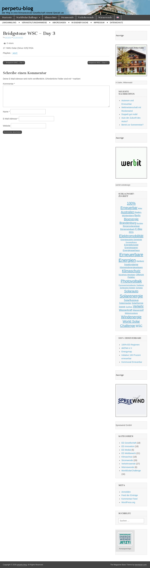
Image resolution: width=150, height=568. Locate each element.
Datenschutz (116, 23)
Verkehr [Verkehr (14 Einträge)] (138, 306)
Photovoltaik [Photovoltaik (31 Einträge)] (131, 281)
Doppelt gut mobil (129, 114)
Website (6, 126)
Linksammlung (9, 23)
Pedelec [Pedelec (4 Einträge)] (131, 277)
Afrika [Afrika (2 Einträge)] (140, 208)
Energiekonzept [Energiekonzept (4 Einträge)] (131, 245)
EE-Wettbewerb (128, 453)
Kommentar (9, 84)
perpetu (8, 37)
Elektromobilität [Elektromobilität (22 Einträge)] (131, 236)
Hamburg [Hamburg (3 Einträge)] (140, 261)
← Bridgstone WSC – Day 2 (14, 62)
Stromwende (67, 17)
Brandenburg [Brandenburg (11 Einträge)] (128, 222)
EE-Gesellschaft (128, 443)
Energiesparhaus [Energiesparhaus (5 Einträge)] (131, 250)
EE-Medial (126, 450)
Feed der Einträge (129, 495)
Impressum (99, 23)
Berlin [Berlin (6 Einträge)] (137, 215)
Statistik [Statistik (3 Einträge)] (122, 307)
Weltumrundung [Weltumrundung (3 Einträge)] (131, 313)
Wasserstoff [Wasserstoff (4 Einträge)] (138, 310)
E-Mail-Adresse (10, 119)
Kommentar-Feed (129, 499)
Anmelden (126, 492)
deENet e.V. (126, 348)
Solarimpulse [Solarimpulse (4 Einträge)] (125, 303)
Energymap (126, 351)
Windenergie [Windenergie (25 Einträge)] (131, 317)
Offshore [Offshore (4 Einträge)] (140, 274)
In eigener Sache (79, 23)
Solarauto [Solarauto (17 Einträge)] (131, 291)
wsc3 (15, 53)
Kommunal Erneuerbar (131, 362)
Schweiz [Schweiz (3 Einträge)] (139, 288)
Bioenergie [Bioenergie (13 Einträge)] (131, 219)
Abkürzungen (59, 23)
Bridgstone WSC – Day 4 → (99, 62)
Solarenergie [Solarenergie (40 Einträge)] (131, 296)
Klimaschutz (51, 17)
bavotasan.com (141, 565)
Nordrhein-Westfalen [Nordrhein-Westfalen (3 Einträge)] (127, 275)
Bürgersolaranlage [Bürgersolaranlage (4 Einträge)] (131, 226)
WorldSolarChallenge (27, 17)
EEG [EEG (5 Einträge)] (131, 232)
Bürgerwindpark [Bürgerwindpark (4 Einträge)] (127, 229)
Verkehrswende (86, 17)
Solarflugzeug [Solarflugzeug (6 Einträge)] (131, 300)
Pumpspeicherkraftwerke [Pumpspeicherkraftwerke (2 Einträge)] (127, 285)
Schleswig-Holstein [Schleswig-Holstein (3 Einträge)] (127, 288)
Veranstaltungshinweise (34, 23)
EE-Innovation (127, 446)
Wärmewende (105, 17)
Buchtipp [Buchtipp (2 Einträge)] (140, 223)
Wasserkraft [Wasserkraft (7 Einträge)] (125, 310)
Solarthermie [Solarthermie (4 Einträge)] (137, 303)
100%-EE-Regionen (130, 345)
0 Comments (18, 37)
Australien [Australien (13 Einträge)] (127, 212)
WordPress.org (128, 502)
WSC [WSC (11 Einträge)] (139, 325)
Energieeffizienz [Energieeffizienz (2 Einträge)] (131, 242)
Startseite (7, 17)
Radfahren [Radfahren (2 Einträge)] (140, 285)
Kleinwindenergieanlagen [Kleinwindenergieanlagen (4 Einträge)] (131, 267)
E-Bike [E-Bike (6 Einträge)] (138, 229)
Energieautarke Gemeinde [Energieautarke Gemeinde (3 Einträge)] (131, 240)
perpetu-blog (22, 565)
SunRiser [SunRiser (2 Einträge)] (129, 307)
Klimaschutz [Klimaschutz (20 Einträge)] (131, 271)
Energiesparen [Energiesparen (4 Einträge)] (131, 247)
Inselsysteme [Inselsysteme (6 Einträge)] (131, 264)
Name (6, 111)
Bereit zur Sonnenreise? (132, 125)
